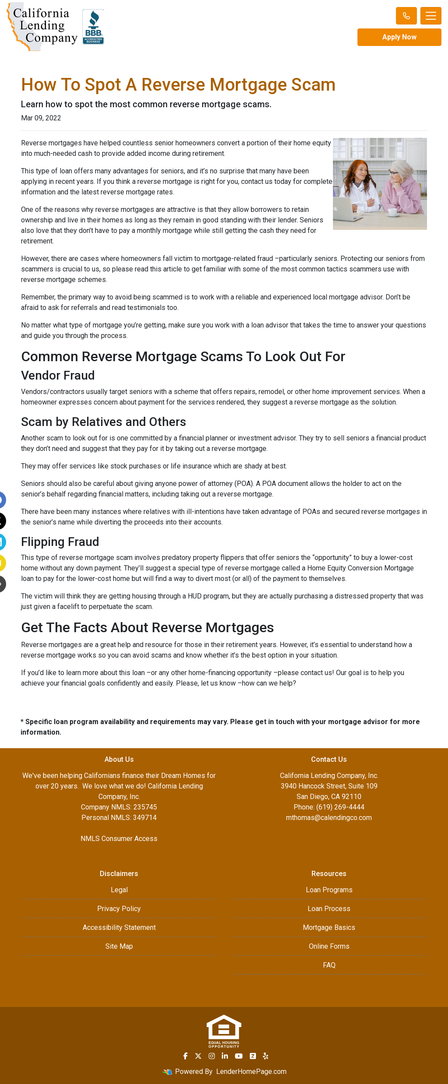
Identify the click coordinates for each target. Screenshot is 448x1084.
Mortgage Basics (329, 927)
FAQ (329, 965)
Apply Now (399, 37)
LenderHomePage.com (251, 1071)
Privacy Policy (119, 909)
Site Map (119, 946)
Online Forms (329, 946)
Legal (119, 890)
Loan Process (329, 909)
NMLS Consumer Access (119, 838)
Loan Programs (329, 890)
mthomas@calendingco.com (329, 817)
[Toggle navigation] (430, 16)
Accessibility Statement (119, 927)
